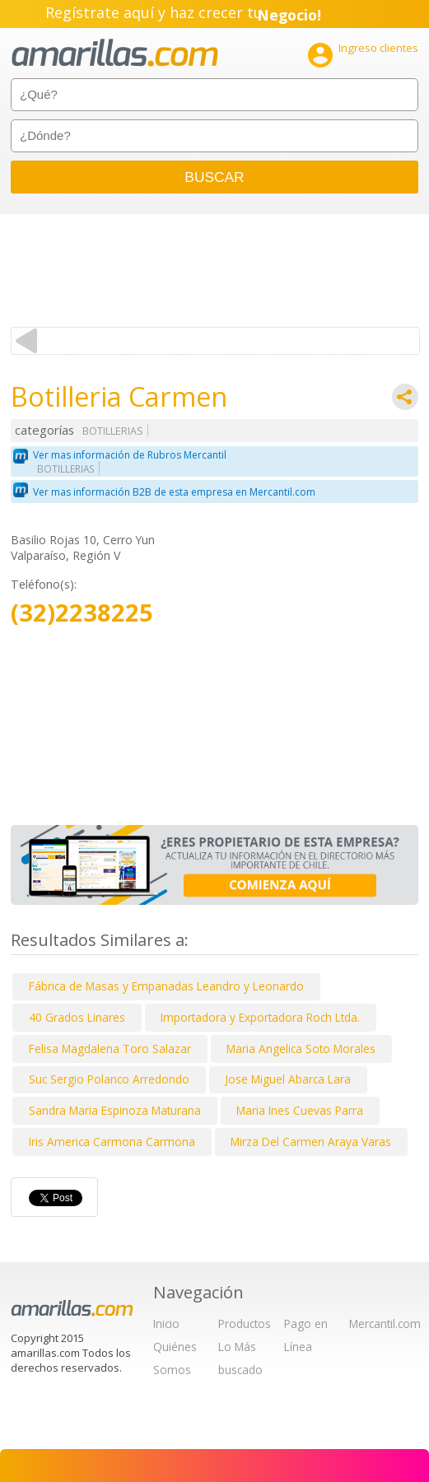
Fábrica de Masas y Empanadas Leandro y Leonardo (166, 986)
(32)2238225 (82, 613)
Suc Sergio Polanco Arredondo (109, 1079)
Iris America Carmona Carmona (112, 1141)
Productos (244, 1323)
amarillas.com (115, 53)
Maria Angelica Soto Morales (300, 1048)
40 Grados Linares (77, 1017)
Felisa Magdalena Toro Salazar (110, 1048)
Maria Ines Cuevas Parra (299, 1110)
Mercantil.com (385, 1323)
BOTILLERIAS (112, 431)
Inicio (166, 1323)
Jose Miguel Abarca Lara (288, 1079)
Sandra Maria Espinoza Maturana (115, 1110)
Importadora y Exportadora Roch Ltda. (260, 1017)
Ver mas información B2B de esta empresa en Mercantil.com (174, 492)
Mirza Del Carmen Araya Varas (311, 1141)
